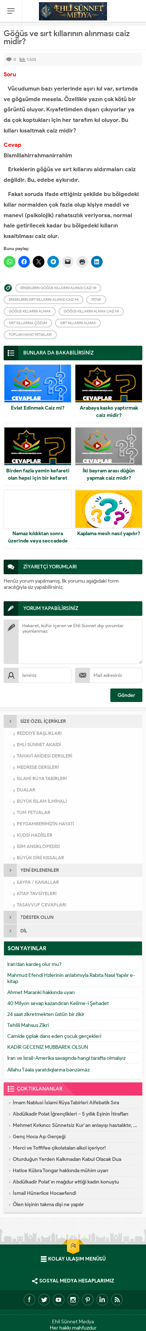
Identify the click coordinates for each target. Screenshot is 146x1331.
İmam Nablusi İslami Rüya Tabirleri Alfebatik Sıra (66, 1103)
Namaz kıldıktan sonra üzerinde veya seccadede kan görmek (38, 540)
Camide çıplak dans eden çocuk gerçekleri (54, 1036)
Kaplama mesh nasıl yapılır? (108, 533)
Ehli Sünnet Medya (73, 1322)
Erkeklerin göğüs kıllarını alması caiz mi (58, 287)
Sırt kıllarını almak (78, 323)
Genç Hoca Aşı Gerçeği (39, 1137)
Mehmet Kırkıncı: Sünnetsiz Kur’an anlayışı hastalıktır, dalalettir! (75, 1125)
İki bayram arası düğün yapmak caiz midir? (109, 474)
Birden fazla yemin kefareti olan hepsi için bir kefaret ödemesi (38, 478)
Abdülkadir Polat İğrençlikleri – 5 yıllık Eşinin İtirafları (70, 1114)
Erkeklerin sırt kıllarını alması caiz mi (43, 299)
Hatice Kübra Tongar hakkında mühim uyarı (60, 1170)
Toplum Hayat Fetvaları (30, 334)
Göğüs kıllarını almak (30, 311)
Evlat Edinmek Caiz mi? (37, 408)
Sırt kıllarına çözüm (28, 323)
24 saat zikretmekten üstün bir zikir (45, 1014)
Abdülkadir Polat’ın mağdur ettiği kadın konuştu (66, 1182)
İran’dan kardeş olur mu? (34, 964)
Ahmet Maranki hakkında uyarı (41, 992)
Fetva (96, 299)
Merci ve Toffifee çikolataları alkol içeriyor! (59, 1148)
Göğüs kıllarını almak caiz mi (91, 311)
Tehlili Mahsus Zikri (28, 1025)
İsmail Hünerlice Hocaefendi (44, 1193)
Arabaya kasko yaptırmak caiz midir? (109, 411)
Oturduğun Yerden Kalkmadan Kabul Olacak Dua (67, 1159)
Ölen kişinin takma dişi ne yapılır (48, 1204)
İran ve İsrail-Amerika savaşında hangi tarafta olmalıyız (66, 1058)
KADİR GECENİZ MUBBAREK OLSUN (47, 1047)
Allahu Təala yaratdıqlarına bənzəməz (48, 1070)
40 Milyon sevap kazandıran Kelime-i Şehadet (58, 1003)
